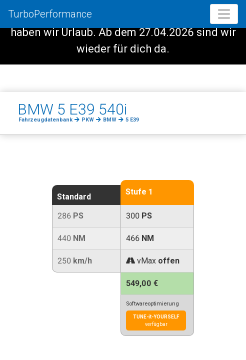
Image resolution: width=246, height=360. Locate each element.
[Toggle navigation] (224, 14)
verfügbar (156, 320)
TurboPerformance (50, 14)
